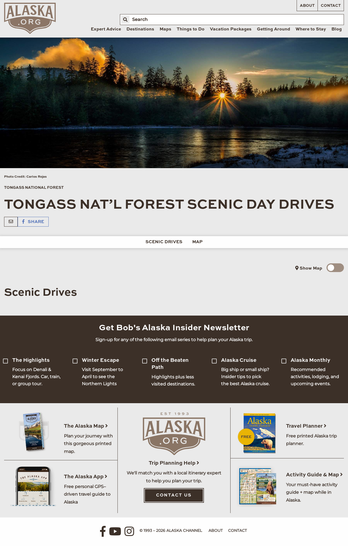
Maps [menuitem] (165, 29)
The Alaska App (85, 476)
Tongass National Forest (34, 188)
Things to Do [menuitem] (190, 29)
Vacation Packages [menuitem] (230, 29)
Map (197, 242)
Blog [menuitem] (336, 29)
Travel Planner (306, 426)
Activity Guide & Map (314, 474)
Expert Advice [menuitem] (106, 29)
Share (33, 222)
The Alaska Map (86, 426)
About (307, 6)
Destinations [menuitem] (140, 29)
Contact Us (174, 495)
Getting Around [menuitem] (273, 29)
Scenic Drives (163, 242)
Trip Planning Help (174, 463)
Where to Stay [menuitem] (311, 29)
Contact (331, 6)
